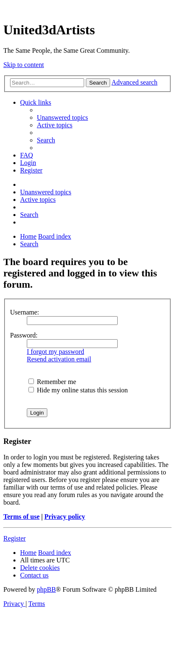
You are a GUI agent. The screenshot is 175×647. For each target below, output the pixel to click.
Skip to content (23, 64)
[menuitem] (62, 117)
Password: (24, 335)
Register (14, 538)
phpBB (46, 589)
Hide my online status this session (78, 390)
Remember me (52, 381)
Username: (24, 312)
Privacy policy (64, 516)
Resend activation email (59, 359)
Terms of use (21, 516)
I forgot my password (55, 351)
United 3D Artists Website (87, 8)
